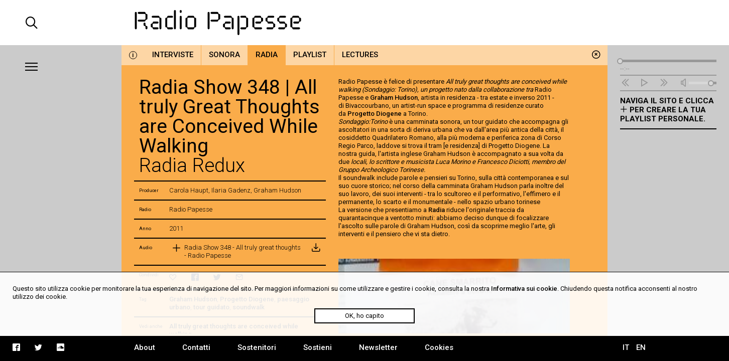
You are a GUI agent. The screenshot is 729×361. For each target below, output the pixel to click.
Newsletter (378, 347)
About (144, 347)
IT (626, 347)
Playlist (309, 54)
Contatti (196, 347)
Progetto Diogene (374, 113)
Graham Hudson (394, 97)
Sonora (224, 54)
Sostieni (317, 347)
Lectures (360, 54)
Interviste (172, 54)
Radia (267, 54)
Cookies (439, 347)
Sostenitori (256, 347)
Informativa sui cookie (524, 288)
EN (641, 347)
